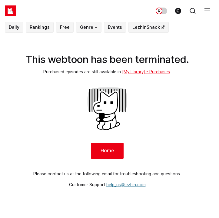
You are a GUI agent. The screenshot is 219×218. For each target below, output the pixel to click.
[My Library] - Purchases (146, 71)
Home (107, 151)
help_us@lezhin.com (126, 184)
